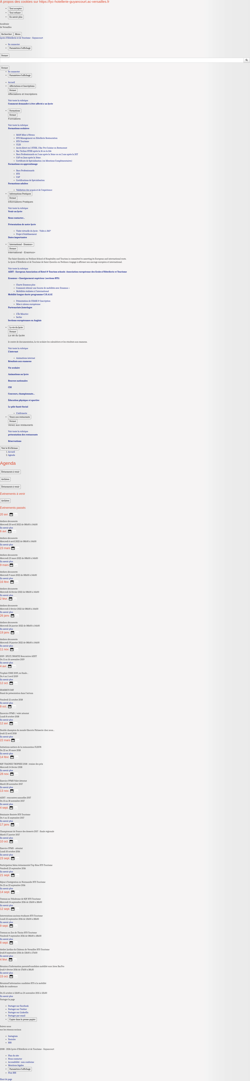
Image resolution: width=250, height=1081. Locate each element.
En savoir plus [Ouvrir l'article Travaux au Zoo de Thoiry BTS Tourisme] (6, 939)
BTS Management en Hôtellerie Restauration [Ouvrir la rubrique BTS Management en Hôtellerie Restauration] (36, 138)
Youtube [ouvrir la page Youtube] (12, 1039)
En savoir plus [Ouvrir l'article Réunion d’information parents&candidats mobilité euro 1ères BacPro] (6, 973)
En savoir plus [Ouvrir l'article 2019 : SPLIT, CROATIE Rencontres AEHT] (6, 662)
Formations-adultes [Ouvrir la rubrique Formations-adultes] (18, 183)
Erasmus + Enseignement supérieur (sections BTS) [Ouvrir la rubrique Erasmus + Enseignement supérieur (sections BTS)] (34, 278)
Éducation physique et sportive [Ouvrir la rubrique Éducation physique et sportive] (23, 400)
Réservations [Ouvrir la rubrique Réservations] (14, 441)
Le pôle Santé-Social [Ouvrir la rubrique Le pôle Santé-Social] (18, 406)
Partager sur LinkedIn (18, 1012)
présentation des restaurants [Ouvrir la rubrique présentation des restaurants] (23, 434)
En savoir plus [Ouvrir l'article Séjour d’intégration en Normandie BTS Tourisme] (6, 888)
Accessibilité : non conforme (21, 1062)
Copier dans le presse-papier (22, 1019)
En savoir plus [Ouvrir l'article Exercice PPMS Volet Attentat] (6, 787)
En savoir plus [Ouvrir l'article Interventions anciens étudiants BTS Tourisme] (6, 922)
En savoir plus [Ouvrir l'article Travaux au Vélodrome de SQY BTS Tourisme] (6, 905)
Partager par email (16, 1015)
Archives (5, 479)
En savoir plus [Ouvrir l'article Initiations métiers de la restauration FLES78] (6, 753)
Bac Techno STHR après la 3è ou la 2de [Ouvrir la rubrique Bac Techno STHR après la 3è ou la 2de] (33, 151)
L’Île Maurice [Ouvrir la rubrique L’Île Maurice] (22, 314)
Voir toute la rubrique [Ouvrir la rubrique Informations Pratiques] (18, 208)
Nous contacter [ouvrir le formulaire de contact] (15, 1058)
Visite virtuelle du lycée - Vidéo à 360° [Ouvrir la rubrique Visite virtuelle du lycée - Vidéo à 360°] (33, 231)
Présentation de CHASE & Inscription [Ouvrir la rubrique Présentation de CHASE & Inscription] (33, 301)
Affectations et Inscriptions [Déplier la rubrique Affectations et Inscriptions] (22, 86)
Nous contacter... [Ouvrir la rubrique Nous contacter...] (16, 218)
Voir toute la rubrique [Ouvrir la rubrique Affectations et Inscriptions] (18, 100)
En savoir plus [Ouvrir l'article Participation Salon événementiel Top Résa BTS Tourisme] (6, 871)
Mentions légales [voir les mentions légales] (16, 1065)
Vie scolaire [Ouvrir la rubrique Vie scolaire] (14, 367)
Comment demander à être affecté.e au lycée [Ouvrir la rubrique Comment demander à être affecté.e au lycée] (30, 103)
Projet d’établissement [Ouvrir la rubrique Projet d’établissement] (26, 234)
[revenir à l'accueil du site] (125, 38)
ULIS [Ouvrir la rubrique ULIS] (18, 144)
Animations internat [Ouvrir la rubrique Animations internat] (25, 358)
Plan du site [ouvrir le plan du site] (13, 1055)
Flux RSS (12, 1072)
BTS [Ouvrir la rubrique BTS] (18, 173)
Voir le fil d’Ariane (9, 448)
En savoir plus (15, 17)
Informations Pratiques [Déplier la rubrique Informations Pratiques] (20, 193)
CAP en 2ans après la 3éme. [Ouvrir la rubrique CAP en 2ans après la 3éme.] (28, 157)
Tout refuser (15, 12)
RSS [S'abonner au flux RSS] (10, 1042)
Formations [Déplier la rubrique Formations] (14, 110)
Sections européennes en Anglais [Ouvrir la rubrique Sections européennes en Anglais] (24, 320)
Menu (17, 34)
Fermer (4, 55)
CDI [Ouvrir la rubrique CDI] (10, 387)
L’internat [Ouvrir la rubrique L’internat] (13, 351)
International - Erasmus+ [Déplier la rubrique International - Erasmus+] (21, 244)
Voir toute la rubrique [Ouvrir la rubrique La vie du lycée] (18, 348)
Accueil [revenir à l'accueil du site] (11, 82)
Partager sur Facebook (18, 1006)
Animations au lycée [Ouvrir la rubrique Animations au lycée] (18, 374)
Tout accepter (15, 8)
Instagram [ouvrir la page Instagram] (13, 1036)
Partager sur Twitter (17, 1009)
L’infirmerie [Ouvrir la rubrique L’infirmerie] (21, 413)
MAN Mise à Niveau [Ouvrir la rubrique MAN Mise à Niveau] (25, 135)
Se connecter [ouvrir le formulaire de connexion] (14, 44)
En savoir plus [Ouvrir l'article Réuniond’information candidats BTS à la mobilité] (6, 996)
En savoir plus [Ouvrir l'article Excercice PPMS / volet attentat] (6, 719)
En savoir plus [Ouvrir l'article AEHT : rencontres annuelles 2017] (6, 804)
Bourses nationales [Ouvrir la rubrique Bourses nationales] (18, 380)
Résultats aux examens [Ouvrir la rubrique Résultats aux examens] (19, 361)
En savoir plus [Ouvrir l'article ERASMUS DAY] (6, 703)
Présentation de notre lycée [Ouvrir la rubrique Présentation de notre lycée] (22, 224)
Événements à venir (10, 471)
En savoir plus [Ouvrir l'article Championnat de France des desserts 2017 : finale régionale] (6, 838)
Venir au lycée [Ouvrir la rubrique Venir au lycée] (15, 211)
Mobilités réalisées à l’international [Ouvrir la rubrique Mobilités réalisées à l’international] (32, 291)
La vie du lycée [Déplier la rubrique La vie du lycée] (16, 327)
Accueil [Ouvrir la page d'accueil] (11, 451)
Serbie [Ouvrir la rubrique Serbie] (19, 317)
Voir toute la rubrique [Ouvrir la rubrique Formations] (18, 125)
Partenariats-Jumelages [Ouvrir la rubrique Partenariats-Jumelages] (20, 307)
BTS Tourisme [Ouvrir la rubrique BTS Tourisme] (22, 141)
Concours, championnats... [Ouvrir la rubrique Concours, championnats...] (21, 393)
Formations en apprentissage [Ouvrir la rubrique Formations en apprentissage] (23, 164)
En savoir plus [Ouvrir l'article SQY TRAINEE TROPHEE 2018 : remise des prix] (6, 770)
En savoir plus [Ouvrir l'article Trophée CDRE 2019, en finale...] (6, 679)
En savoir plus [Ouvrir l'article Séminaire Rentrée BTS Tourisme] (6, 821)
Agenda (11, 455)
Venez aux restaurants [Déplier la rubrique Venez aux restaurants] (19, 417)
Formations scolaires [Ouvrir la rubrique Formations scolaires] (18, 128)
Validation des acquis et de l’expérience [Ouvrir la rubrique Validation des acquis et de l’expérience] (34, 190)
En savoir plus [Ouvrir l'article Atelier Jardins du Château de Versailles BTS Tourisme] (6, 956)
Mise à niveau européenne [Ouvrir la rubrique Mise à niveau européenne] (28, 304)
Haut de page (6, 1079)
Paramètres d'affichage (19, 1069)
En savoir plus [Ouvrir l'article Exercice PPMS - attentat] (6, 854)
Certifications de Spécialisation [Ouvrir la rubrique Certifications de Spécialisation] (30, 180)
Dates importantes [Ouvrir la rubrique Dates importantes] (17, 237)
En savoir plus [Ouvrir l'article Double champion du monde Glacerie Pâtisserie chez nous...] (6, 736)
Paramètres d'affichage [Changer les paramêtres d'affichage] (19, 48)
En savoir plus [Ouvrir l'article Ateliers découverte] (6, 527)
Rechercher (6, 34)
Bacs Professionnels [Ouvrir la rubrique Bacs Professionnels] (25, 170)
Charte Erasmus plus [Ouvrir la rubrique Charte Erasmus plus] (25, 284)
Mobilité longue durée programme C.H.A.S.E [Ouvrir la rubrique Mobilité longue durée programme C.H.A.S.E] (30, 294)
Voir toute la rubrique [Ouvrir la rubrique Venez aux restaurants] (18, 431)
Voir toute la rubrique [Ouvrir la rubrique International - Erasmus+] (18, 268)
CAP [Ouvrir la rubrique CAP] (18, 177)
